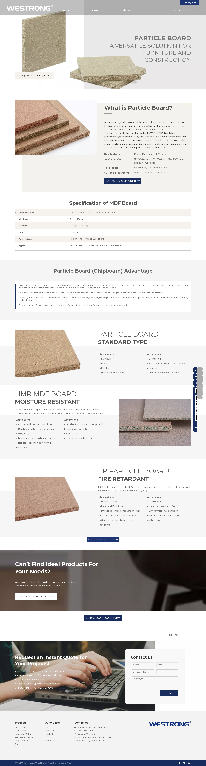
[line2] (108, 113)
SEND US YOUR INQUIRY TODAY (103, 618)
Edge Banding (22, 740)
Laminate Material (24, 734)
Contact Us (50, 740)
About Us (49, 730)
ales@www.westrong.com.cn (93, 727)
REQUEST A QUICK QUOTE (34, 75)
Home (48, 727)
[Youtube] (188, 763)
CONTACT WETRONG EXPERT (36, 597)
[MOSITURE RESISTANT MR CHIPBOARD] (155, 422)
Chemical (19, 744)
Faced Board (21, 727)
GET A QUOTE (189, 2)
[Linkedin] (184, 763)
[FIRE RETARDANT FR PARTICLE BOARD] (51, 499)
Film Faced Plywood (25, 737)
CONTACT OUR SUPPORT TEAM (122, 181)
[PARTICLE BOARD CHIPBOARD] (56, 127)
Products (49, 734)
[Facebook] (179, 763)
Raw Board (20, 730)
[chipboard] (51, 353)
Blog (47, 737)
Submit (169, 693)
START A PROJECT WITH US (103, 539)
